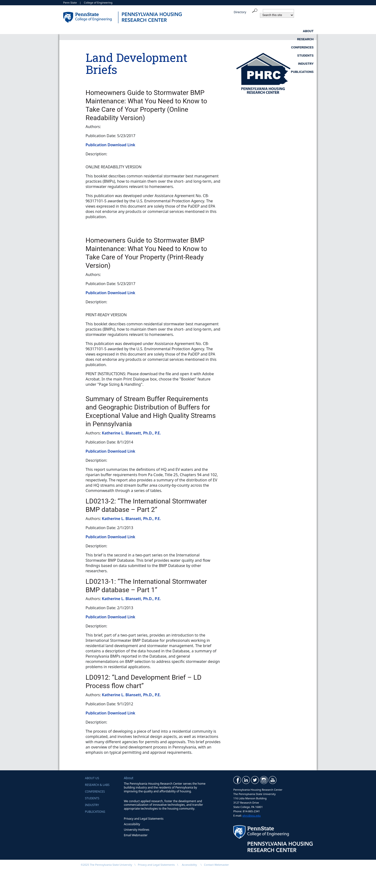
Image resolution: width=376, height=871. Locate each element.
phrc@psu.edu (251, 815)
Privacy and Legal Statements (143, 819)
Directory (240, 12)
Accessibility (132, 824)
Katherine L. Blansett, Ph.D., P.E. (131, 433)
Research (133, 31)
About (95, 31)
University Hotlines (136, 830)
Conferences (176, 31)
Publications (302, 31)
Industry (259, 31)
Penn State (70, 2)
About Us (92, 778)
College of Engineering (98, 2)
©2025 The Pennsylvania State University (106, 864)
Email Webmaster (135, 835)
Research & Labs (97, 785)
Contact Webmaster (216, 864)
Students (219, 31)
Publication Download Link (110, 144)
